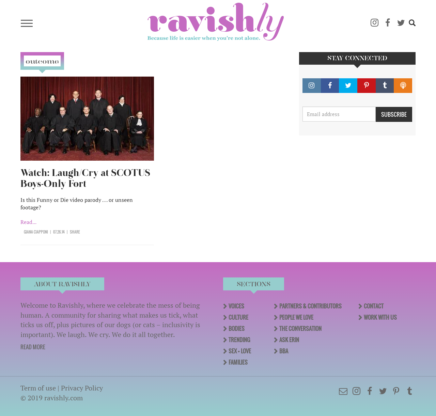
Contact (374, 306)
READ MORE (32, 347)
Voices (236, 306)
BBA (283, 351)
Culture (238, 317)
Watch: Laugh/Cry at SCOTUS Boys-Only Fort (85, 178)
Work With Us (380, 317)
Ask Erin (289, 340)
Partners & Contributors (310, 306)
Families (238, 362)
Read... (28, 222)
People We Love (296, 317)
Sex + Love (240, 351)
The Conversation (300, 328)
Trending (239, 340)
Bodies (237, 328)
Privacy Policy (82, 388)
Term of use (38, 388)
